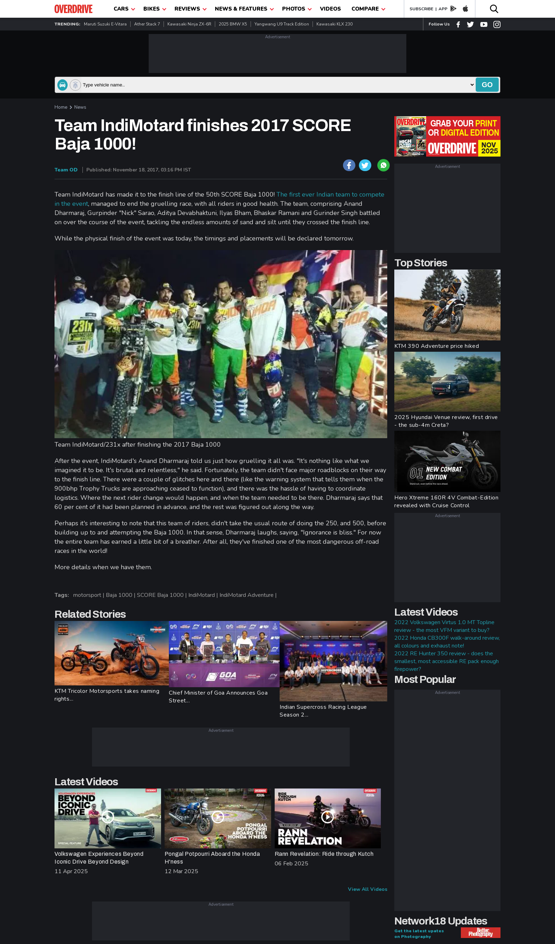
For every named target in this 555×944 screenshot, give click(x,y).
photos (297, 8)
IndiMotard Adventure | (248, 595)
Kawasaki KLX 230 (334, 24)
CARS (124, 8)
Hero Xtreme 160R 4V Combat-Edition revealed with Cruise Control (446, 501)
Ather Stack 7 (147, 24)
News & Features (244, 8)
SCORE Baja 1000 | (162, 595)
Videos (330, 8)
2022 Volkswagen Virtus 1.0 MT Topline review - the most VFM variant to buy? (444, 626)
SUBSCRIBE (421, 9)
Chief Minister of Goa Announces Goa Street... (218, 697)
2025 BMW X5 (233, 24)
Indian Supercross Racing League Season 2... (323, 711)
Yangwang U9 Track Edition (281, 24)
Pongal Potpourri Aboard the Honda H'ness (212, 858)
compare (368, 8)
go (487, 85)
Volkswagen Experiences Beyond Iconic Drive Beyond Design (99, 858)
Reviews (190, 8)
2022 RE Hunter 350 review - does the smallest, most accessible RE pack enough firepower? (446, 661)
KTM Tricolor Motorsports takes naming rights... (107, 695)
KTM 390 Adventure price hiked (436, 346)
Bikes (154, 8)
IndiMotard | (203, 595)
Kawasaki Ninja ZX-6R (189, 24)
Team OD (66, 170)
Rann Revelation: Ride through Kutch (324, 854)
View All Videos (367, 889)
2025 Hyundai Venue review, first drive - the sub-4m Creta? (446, 421)
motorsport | (89, 595)
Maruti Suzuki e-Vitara (105, 24)
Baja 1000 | (121, 595)
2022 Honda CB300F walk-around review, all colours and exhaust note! (447, 642)
